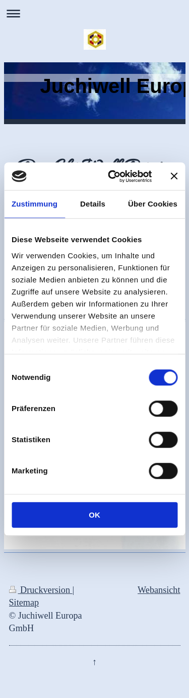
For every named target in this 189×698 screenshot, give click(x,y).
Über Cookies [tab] (152, 204)
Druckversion (41, 590)
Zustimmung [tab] (34, 204)
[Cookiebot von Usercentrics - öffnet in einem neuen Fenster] (113, 176)
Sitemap (24, 602)
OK (94, 515)
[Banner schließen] (173, 176)
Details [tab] (92, 204)
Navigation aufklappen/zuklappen (94, 13)
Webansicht (159, 590)
